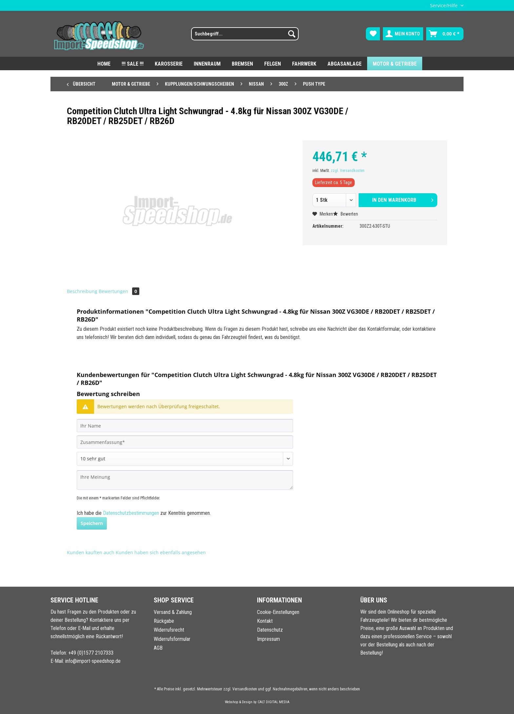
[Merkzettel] (373, 33)
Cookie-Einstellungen (278, 612)
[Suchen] (292, 33)
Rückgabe (164, 621)
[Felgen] (273, 63)
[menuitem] (241, 36)
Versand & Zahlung (173, 612)
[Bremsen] (242, 63)
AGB (158, 648)
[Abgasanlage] (344, 63)
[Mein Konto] (403, 33)
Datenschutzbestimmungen (131, 513)
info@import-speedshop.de (93, 661)
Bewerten (345, 214)
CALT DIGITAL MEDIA (273, 702)
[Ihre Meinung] (185, 480)
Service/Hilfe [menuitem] (444, 5)
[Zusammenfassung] (185, 442)
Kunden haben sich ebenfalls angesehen (161, 552)
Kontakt (265, 621)
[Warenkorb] (445, 33)
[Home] (104, 63)
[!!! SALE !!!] (132, 63)
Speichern (92, 523)
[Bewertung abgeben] (185, 459)
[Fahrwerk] (304, 63)
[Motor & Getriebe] (394, 63)
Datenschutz (270, 630)
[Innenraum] (207, 63)
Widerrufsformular (172, 639)
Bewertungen (119, 291)
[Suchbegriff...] (245, 33)
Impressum (268, 639)
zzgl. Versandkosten (348, 170)
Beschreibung (82, 291)
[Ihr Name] (185, 425)
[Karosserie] (168, 63)
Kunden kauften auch (90, 552)
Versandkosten (244, 689)
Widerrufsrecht (169, 630)
